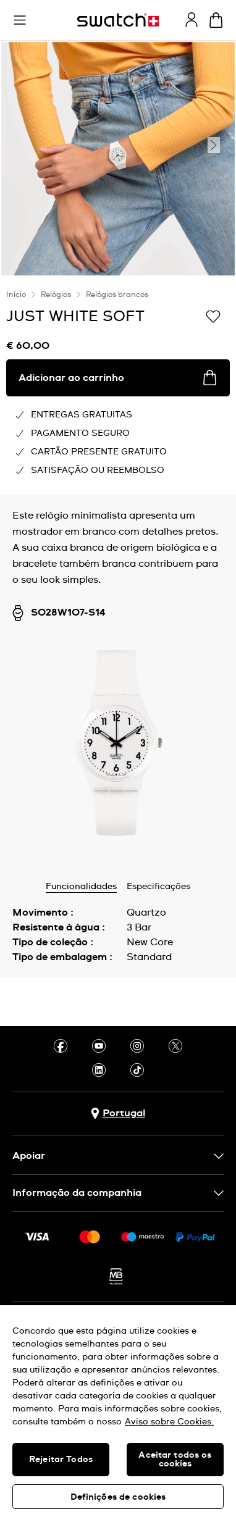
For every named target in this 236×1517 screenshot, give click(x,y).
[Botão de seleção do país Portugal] (118, 1113)
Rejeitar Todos (61, 1459)
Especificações (158, 886)
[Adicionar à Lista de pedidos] (213, 315)
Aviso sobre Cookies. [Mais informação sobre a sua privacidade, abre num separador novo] (169, 1422)
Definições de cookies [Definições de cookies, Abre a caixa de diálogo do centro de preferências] (118, 1497)
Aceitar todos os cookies (174, 1459)
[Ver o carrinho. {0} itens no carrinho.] (216, 20)
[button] (19, 20)
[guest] (191, 19)
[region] (118, 1411)
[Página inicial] (118, 20)
